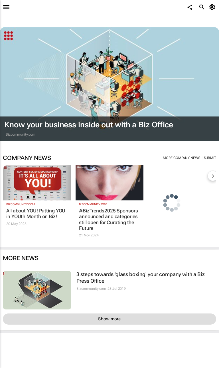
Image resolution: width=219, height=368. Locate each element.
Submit (210, 158)
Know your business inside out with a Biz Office (88, 124)
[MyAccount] (213, 7)
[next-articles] (213, 176)
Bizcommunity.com (20, 134)
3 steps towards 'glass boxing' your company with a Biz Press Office (140, 277)
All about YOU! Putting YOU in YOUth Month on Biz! (35, 213)
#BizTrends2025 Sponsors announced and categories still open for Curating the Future (108, 219)
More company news (181, 158)
